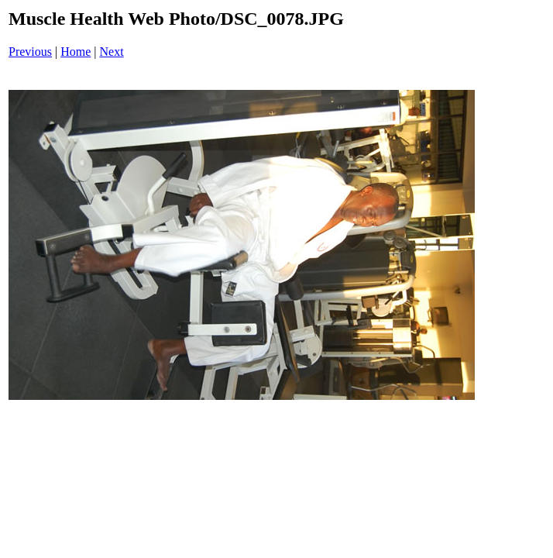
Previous (30, 51)
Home (75, 51)
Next (112, 51)
